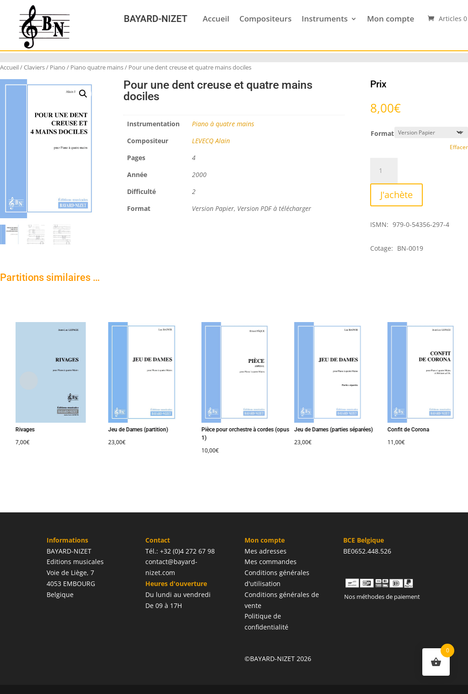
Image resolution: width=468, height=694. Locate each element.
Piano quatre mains (96, 67)
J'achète (396, 194)
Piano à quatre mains (223, 123)
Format (382, 133)
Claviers (34, 67)
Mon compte (390, 18)
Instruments (325, 18)
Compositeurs (265, 18)
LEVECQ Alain (211, 140)
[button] (83, 94)
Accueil (215, 18)
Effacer (459, 147)
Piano (57, 67)
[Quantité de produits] (384, 170)
